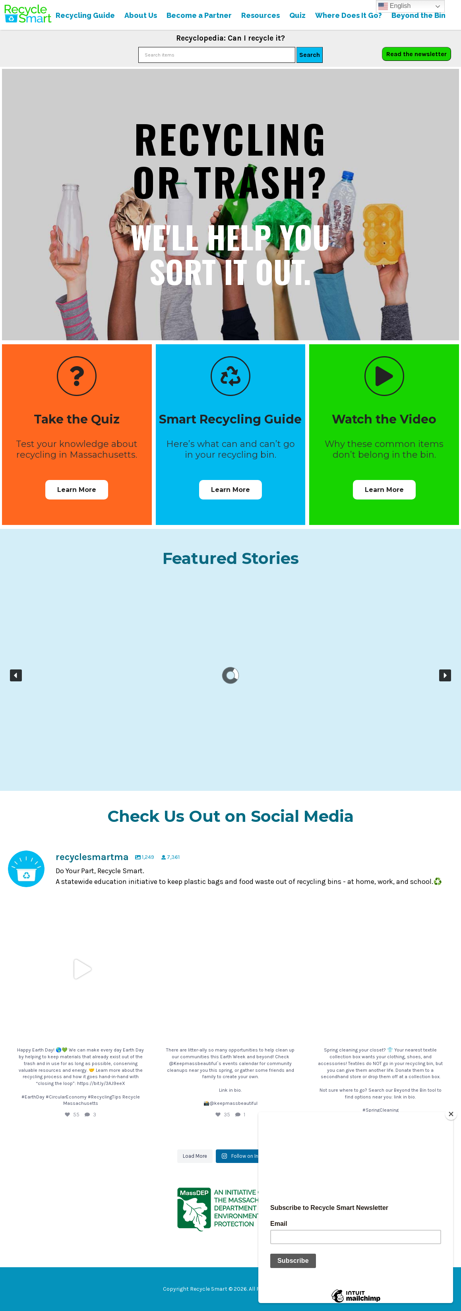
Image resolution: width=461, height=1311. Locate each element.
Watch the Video (384, 419)
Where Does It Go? (348, 15)
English (394, 6)
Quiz (297, 15)
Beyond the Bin (418, 15)
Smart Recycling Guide (230, 419)
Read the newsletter (416, 54)
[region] (230, 675)
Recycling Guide (85, 15)
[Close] (451, 1114)
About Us (140, 15)
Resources (260, 15)
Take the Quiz (77, 419)
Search (309, 55)
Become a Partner (199, 15)
